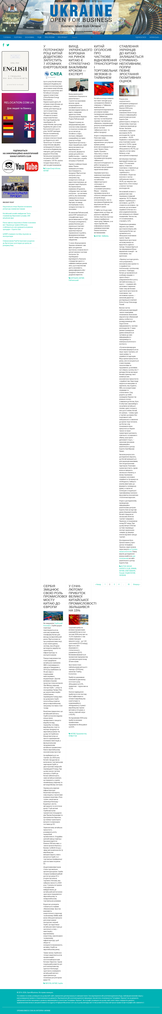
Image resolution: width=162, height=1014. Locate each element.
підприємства (81, 734)
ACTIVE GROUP (126, 566)
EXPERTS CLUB (124, 568)
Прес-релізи (49, 37)
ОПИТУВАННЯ (130, 571)
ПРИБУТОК (73, 736)
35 (129, 584)
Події (39, 37)
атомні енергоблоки (52, 168)
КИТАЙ (45, 171)
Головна (7, 37)
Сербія (60, 983)
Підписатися (140, 37)
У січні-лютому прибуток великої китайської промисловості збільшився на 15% (83, 598)
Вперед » (136, 584)
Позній (121, 573)
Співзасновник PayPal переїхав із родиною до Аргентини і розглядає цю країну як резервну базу (19, 243)
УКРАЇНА (122, 575)
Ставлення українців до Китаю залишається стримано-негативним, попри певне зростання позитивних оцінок (131, 64)
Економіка (29, 37)
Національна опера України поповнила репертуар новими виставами (17, 208)
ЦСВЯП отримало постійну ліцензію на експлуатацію (17, 235)
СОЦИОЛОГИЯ (130, 573)
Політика (18, 37)
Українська (154, 37)
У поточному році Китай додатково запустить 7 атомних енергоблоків (55, 57)
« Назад (98, 584)
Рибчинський (74, 280)
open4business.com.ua (26, 1011)
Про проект (62, 37)
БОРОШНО (74, 278)
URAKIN (133, 568)
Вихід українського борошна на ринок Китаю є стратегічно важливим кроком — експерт (80, 60)
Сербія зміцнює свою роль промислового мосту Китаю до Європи (56, 596)
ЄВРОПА (48, 983)
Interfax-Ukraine (43, 1011)
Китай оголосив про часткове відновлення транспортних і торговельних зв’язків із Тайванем (107, 62)
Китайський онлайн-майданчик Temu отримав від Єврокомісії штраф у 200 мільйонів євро (17, 216)
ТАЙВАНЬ (105, 236)
